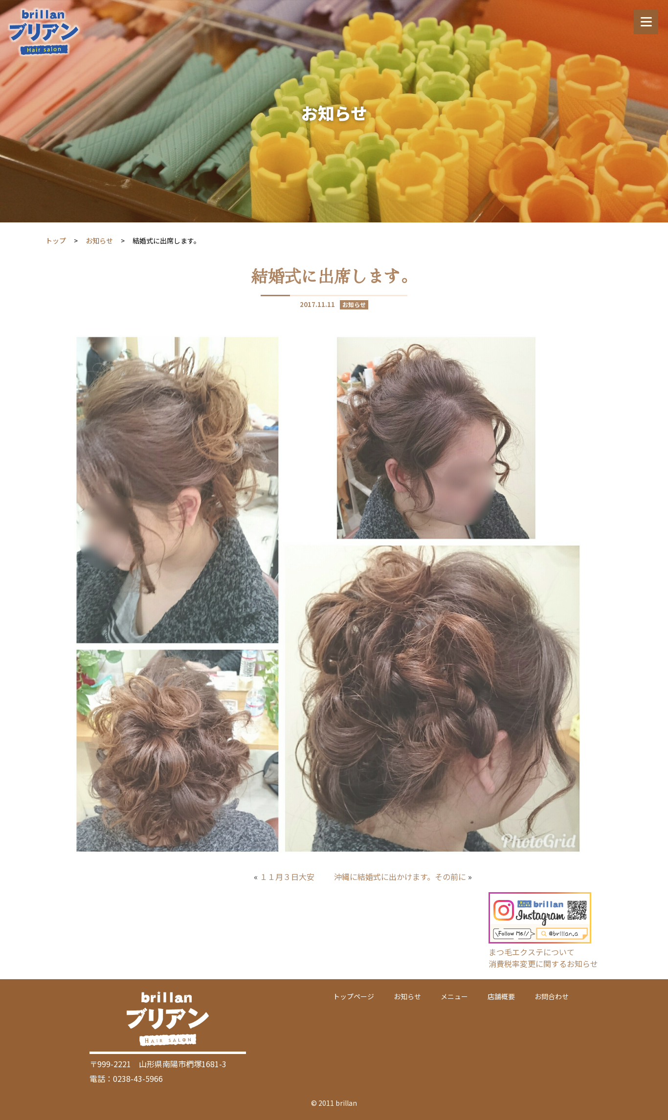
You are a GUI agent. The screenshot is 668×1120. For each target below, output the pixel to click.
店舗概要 (501, 996)
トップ (55, 240)
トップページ (353, 996)
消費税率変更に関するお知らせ (543, 963)
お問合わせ (551, 996)
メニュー (454, 996)
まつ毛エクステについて (532, 952)
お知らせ (99, 240)
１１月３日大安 (287, 876)
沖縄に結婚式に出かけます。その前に (400, 876)
